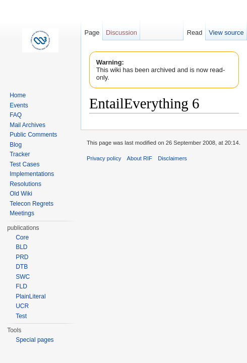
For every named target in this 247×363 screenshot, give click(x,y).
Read (195, 32)
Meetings (22, 213)
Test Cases (24, 164)
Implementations (32, 173)
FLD (21, 286)
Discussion (121, 32)
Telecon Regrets (31, 203)
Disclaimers (172, 158)
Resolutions (25, 184)
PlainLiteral (30, 296)
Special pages (34, 339)
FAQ (16, 114)
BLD (21, 247)
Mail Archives (27, 125)
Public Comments (33, 134)
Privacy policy (104, 158)
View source (226, 32)
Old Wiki (21, 193)
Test (21, 316)
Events (19, 105)
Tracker (20, 154)
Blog (16, 144)
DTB (22, 266)
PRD (22, 257)
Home (18, 95)
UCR (22, 306)
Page (91, 32)
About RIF (139, 158)
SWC (23, 276)
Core (22, 237)
